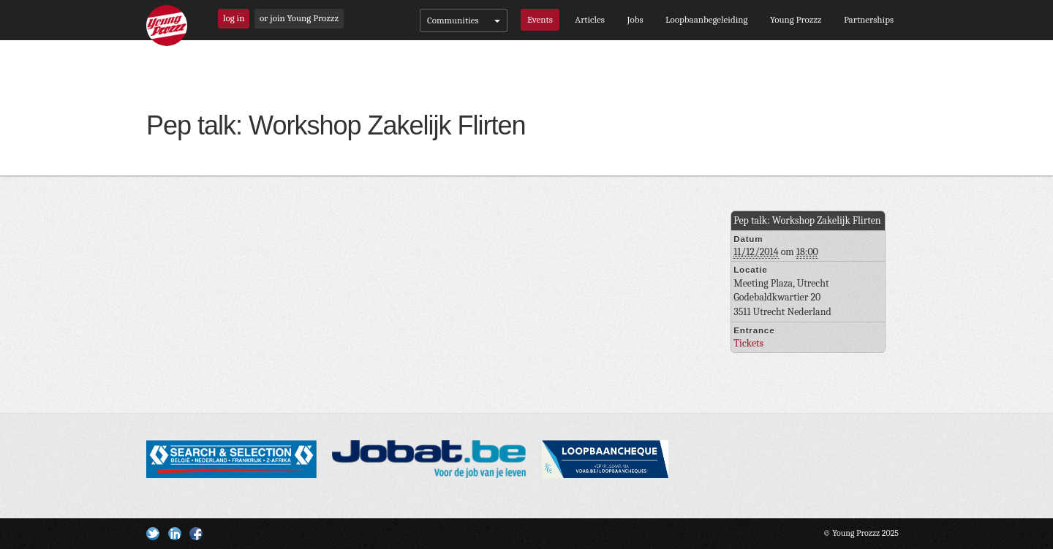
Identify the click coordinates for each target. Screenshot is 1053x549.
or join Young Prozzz (299, 17)
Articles (590, 19)
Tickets (748, 343)
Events (540, 19)
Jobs (635, 19)
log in (233, 17)
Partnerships (869, 19)
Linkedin (174, 533)
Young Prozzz (795, 19)
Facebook (196, 533)
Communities (463, 20)
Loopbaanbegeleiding (706, 19)
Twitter (152, 533)
